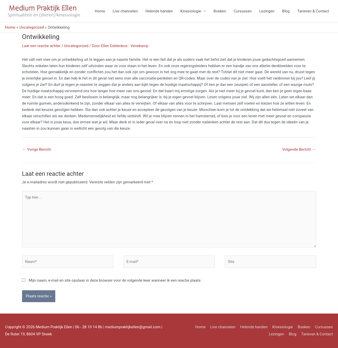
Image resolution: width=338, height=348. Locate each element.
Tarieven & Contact (313, 11)
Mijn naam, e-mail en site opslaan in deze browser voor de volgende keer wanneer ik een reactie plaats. (115, 280)
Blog (286, 11)
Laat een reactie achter (41, 46)
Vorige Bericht (37, 149)
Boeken (220, 11)
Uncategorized (76, 46)
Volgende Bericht (299, 149)
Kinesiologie (191, 11)
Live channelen (125, 11)
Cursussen (243, 11)
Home (100, 11)
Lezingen (266, 11)
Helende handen (159, 11)
